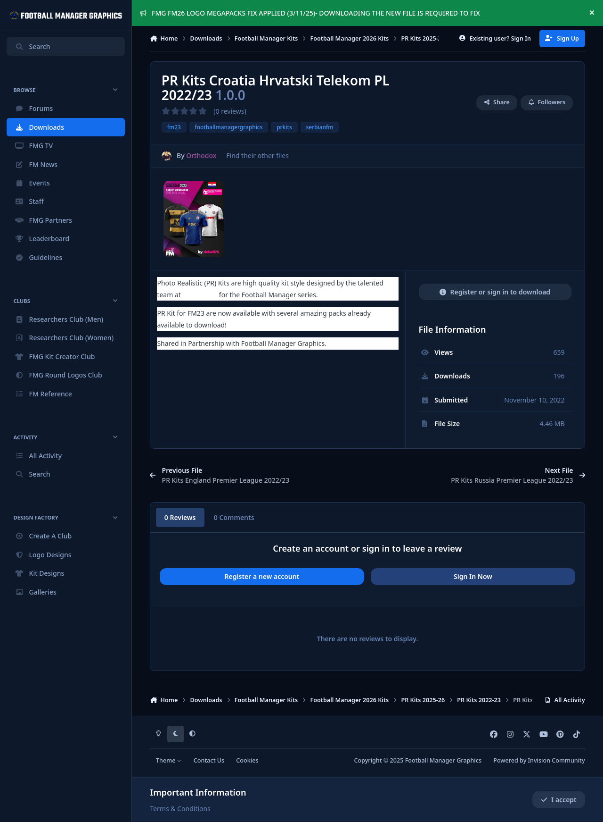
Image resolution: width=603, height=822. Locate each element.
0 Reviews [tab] (180, 517)
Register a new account (262, 576)
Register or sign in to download (495, 291)
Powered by (539, 760)
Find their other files (258, 155)
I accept (559, 799)
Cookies (247, 760)
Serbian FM (200, 294)
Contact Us (209, 760)
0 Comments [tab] (234, 517)
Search (32, 46)
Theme (169, 760)
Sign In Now (473, 576)
